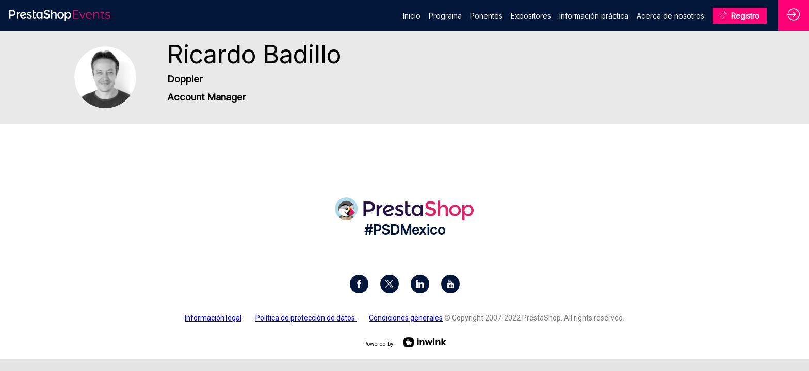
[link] (411, 15)
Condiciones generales (406, 318)
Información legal (213, 318)
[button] (740, 16)
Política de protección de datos (306, 318)
